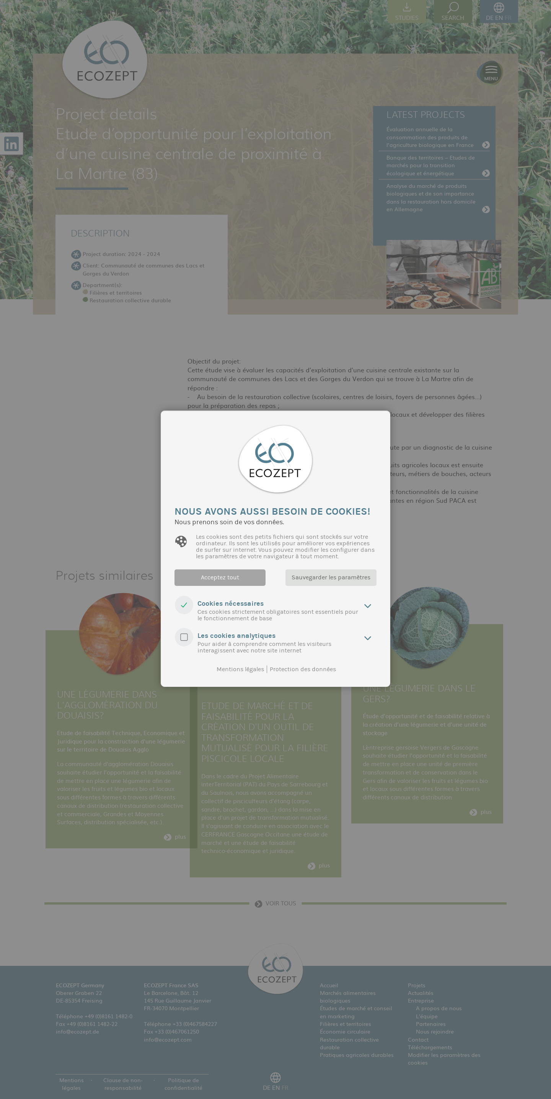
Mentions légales (240, 669)
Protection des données (303, 669)
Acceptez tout (220, 577)
